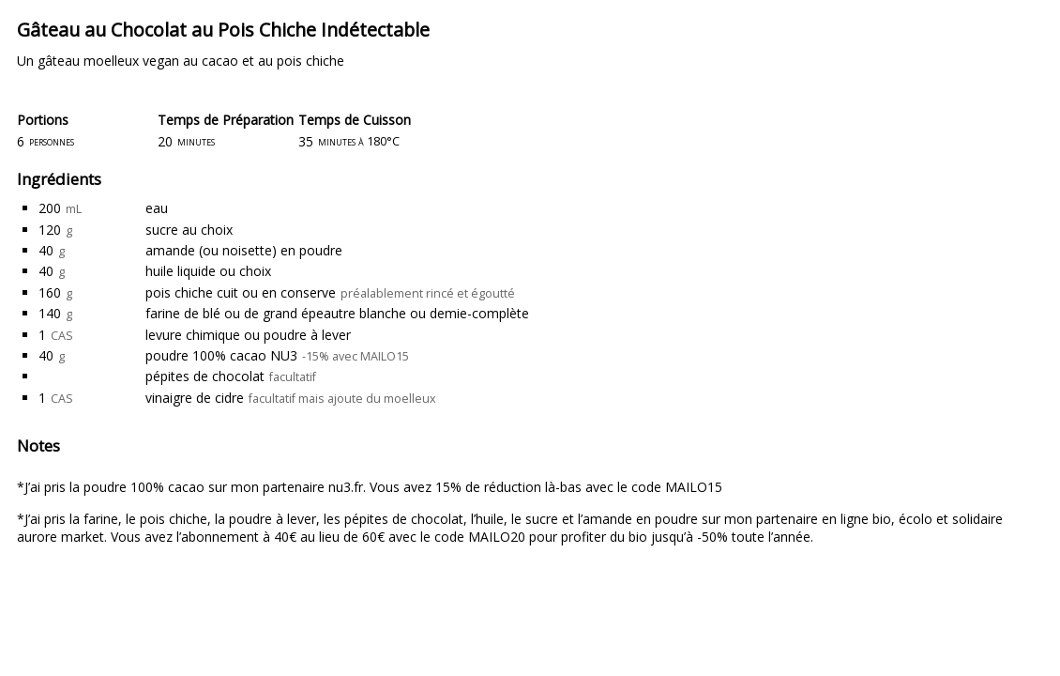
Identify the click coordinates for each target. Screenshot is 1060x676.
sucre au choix (189, 229)
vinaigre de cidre (194, 398)
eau (156, 208)
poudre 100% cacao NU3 (221, 355)
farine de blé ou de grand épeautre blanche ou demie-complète (337, 313)
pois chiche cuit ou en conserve (240, 292)
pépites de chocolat (205, 376)
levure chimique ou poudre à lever (248, 335)
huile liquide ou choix (208, 271)
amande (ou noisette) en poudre (243, 250)
